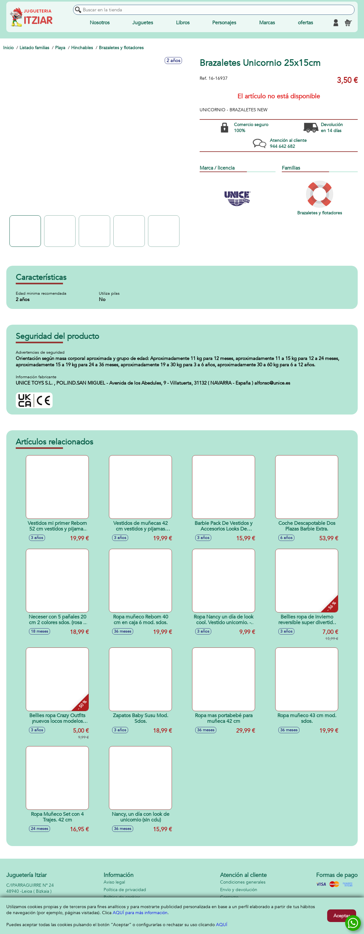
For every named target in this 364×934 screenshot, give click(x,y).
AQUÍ (221, 925)
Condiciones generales (242, 882)
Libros (183, 22)
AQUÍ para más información (140, 913)
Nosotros (100, 22)
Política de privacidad (125, 890)
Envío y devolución (238, 890)
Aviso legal (114, 882)
